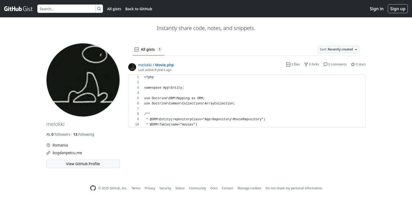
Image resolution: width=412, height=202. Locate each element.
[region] (246, 101)
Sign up (397, 9)
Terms (136, 188)
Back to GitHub (138, 8)
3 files (293, 64)
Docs (214, 188)
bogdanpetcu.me (67, 152)
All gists (114, 8)
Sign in (377, 9)
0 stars (358, 64)
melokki (145, 64)
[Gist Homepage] (18, 9)
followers (58, 134)
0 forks (311, 64)
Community (197, 188)
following (83, 134)
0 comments (335, 64)
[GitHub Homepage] (93, 188)
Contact (227, 188)
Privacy (150, 188)
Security (165, 188)
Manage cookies (249, 188)
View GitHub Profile (83, 163)
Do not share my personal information (294, 188)
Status (180, 188)
